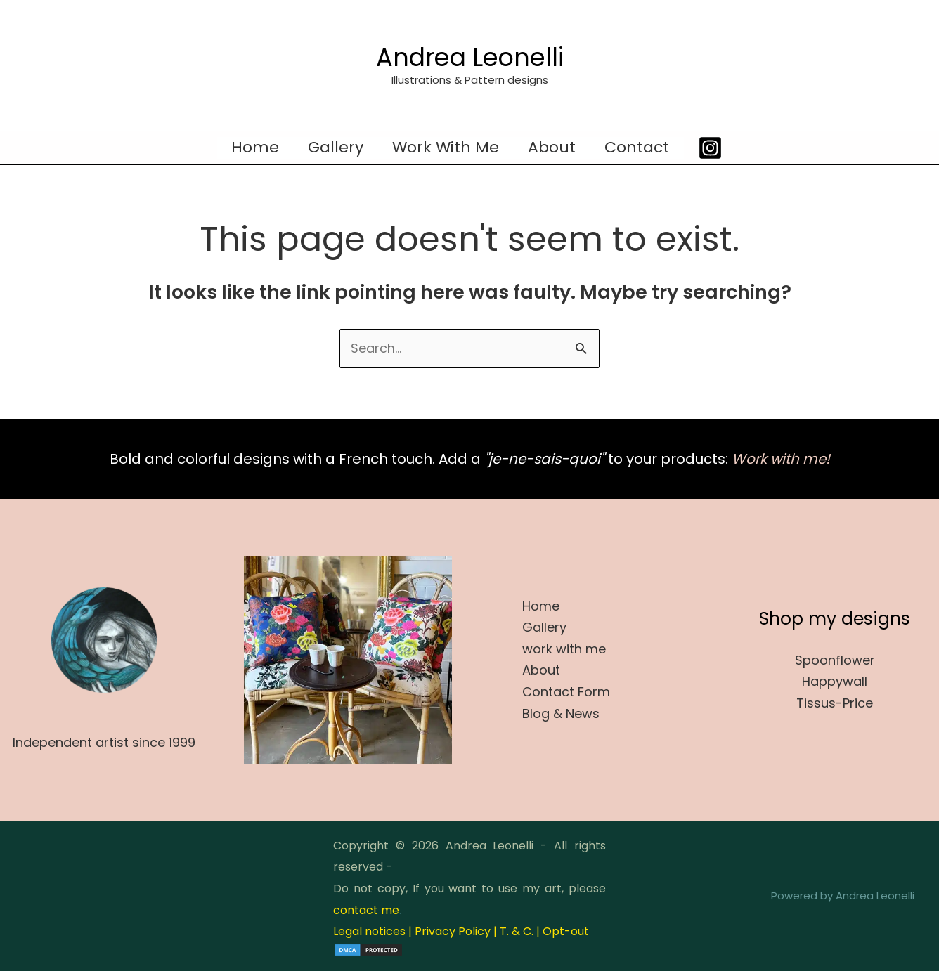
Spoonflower (835, 660)
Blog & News (561, 713)
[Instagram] (715, 148)
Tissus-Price (834, 703)
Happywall (834, 682)
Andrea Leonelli (470, 57)
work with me (445, 147)
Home (251, 147)
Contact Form (566, 691)
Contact (641, 147)
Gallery (333, 147)
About (554, 147)
